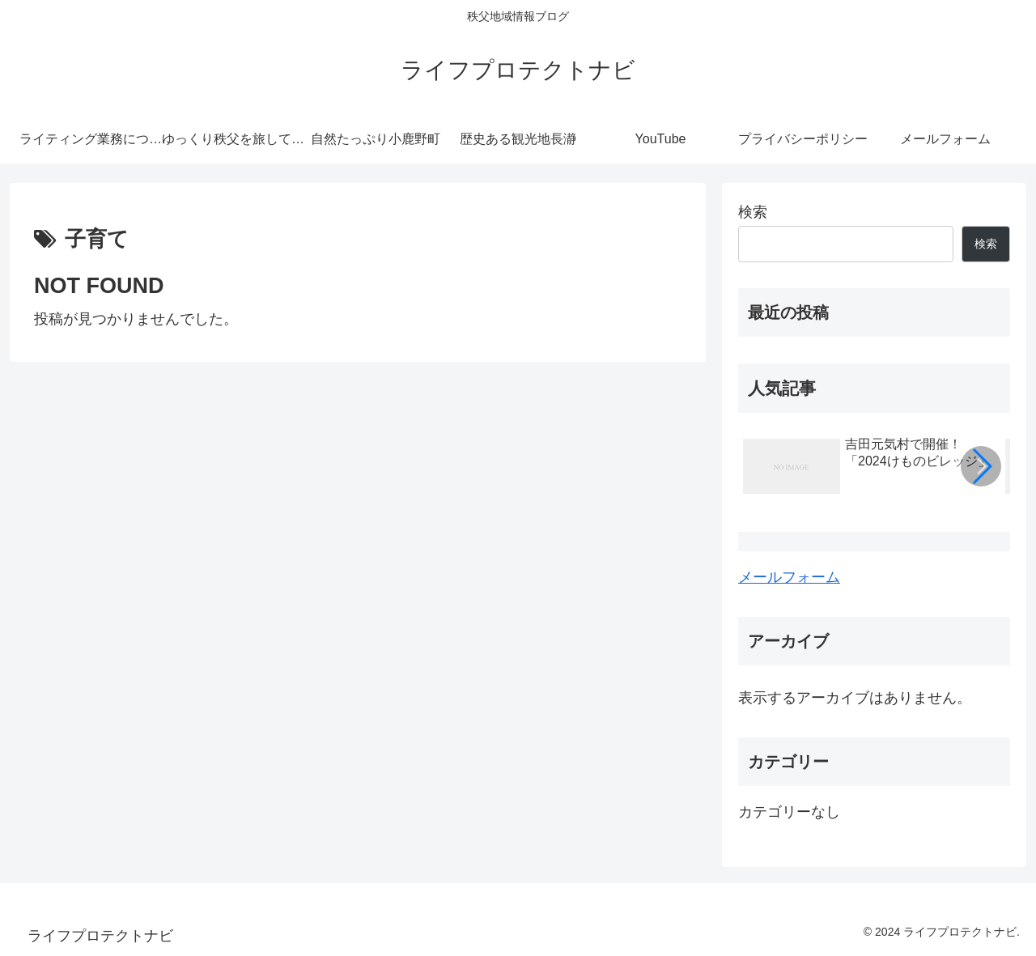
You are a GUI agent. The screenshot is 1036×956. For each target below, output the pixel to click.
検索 (752, 212)
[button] (981, 466)
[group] (868, 468)
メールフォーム (789, 577)
